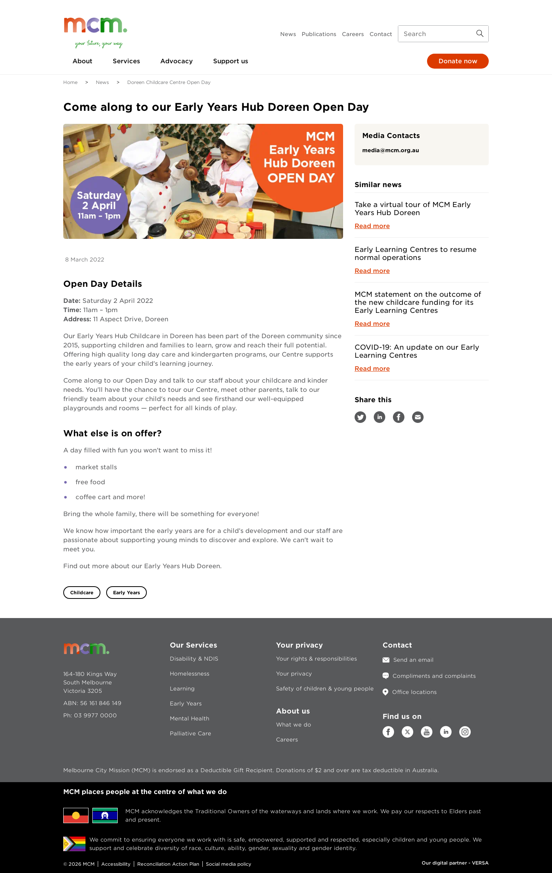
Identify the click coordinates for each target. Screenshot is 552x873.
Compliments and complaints (434, 676)
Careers (353, 34)
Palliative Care (190, 733)
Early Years (126, 592)
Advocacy (176, 61)
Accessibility (116, 864)
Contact (381, 34)
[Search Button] (480, 33)
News (288, 34)
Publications (319, 34)
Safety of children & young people (325, 689)
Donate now (458, 61)
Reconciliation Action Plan (168, 864)
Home (70, 82)
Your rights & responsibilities (316, 659)
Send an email (413, 660)
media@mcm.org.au (390, 150)
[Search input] (443, 34)
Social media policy (228, 864)
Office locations (414, 692)
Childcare (82, 592)
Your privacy (294, 674)
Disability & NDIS (194, 659)
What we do (293, 725)
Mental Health (189, 718)
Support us (230, 61)
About (82, 61)
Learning (182, 689)
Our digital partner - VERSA (455, 863)
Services (126, 61)
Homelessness (189, 674)
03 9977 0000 (95, 715)
